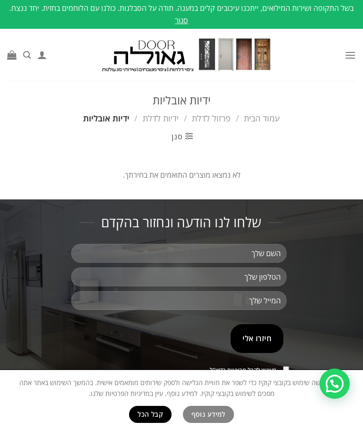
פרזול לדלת (211, 118)
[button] (335, 384)
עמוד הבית (262, 118)
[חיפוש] (27, 55)
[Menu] (350, 55)
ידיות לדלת (161, 118)
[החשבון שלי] (42, 54)
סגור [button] (181, 20)
